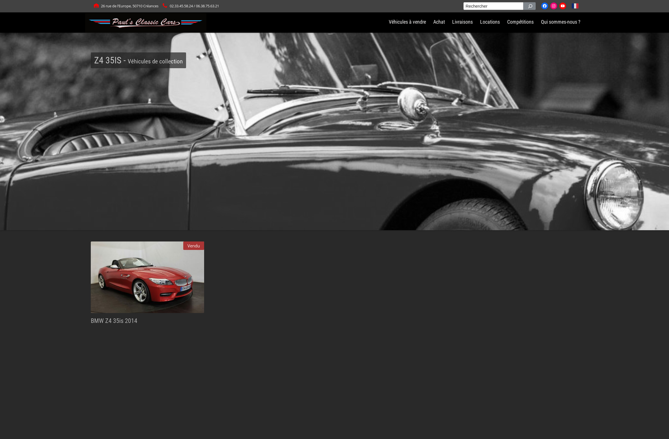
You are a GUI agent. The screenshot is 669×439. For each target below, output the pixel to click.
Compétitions (520, 22)
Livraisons (462, 22)
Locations (490, 22)
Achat (439, 22)
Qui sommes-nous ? (560, 22)
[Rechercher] (529, 6)
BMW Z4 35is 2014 (114, 320)
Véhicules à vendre (407, 22)
